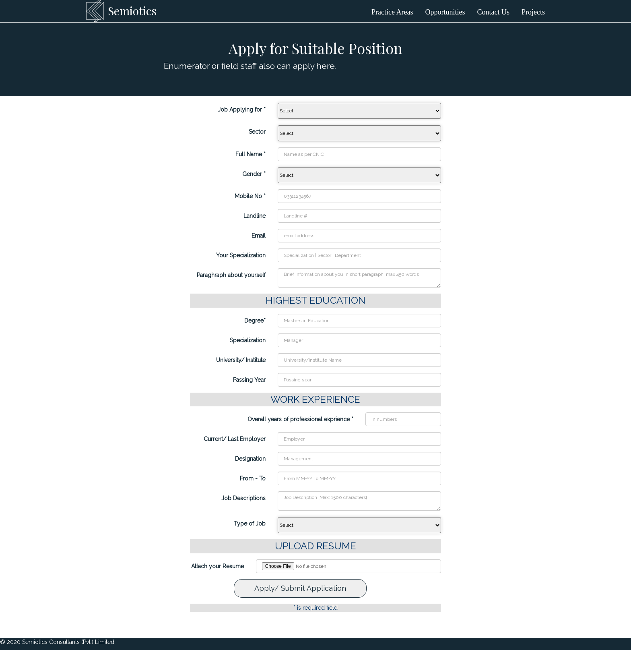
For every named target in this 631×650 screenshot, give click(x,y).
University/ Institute (241, 360)
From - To (253, 478)
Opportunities (445, 12)
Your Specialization (241, 255)
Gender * (254, 174)
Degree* (255, 320)
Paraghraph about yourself (231, 275)
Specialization (248, 340)
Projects (533, 12)
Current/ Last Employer (235, 439)
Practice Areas (392, 12)
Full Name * (250, 154)
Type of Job (250, 523)
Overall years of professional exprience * (300, 419)
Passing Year (249, 380)
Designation (250, 458)
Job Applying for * (242, 109)
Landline (254, 216)
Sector (257, 131)
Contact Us (493, 12)
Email (259, 235)
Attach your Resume (217, 566)
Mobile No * (250, 196)
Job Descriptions (243, 498)
